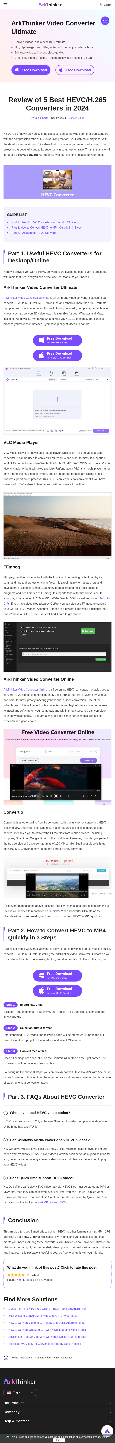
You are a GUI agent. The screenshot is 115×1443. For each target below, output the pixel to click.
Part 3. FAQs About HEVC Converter (35, 232)
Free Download (31, 70)
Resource (26, 1357)
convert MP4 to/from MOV (50, 1202)
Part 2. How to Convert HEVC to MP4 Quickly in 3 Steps (47, 227)
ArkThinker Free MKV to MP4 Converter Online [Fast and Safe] (47, 1336)
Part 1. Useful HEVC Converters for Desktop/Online (44, 222)
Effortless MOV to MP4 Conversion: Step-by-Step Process (44, 1343)
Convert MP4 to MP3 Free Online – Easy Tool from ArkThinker (47, 1308)
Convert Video (76, 117)
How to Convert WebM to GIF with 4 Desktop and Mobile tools (47, 1329)
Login (104, 5)
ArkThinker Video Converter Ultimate (53, 27)
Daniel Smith (41, 117)
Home (14, 1357)
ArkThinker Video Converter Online (25, 689)
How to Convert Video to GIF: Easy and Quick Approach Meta (46, 1322)
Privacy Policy (100, 1436)
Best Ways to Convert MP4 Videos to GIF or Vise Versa (43, 1315)
